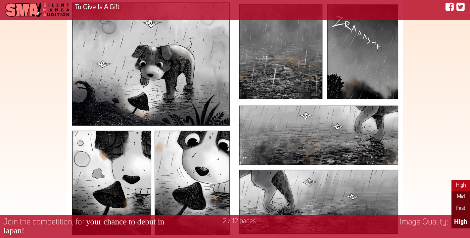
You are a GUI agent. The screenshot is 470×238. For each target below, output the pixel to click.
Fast (460, 208)
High (461, 185)
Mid (461, 197)
